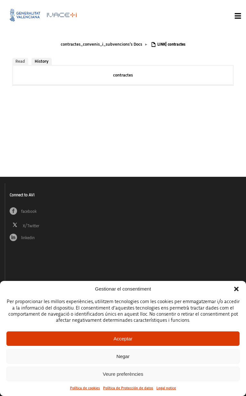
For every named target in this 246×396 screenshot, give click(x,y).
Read (20, 61)
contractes (123, 75)
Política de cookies (85, 388)
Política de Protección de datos (128, 388)
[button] (236, 289)
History (41, 61)
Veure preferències (123, 374)
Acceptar (122, 338)
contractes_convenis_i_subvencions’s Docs (101, 44)
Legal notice (166, 388)
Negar (123, 356)
